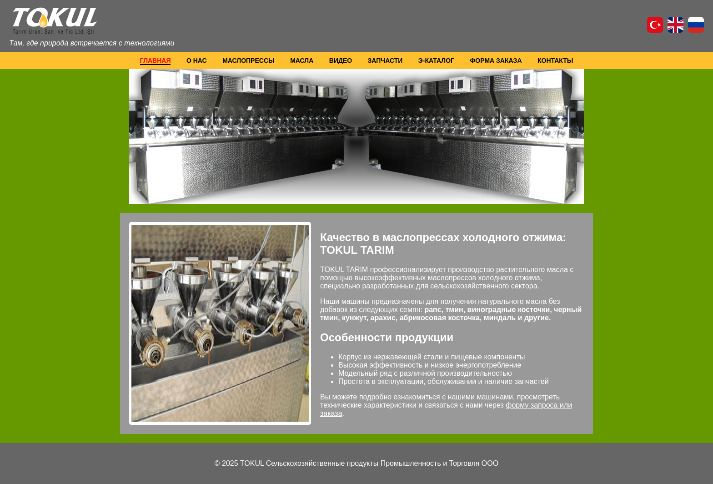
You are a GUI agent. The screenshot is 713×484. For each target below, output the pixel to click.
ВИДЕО (340, 60)
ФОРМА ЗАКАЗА (496, 60)
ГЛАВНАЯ (155, 60)
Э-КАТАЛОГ (436, 60)
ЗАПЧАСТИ (385, 60)
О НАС (196, 60)
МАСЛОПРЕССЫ (248, 60)
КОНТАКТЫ (555, 60)
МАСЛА (301, 60)
